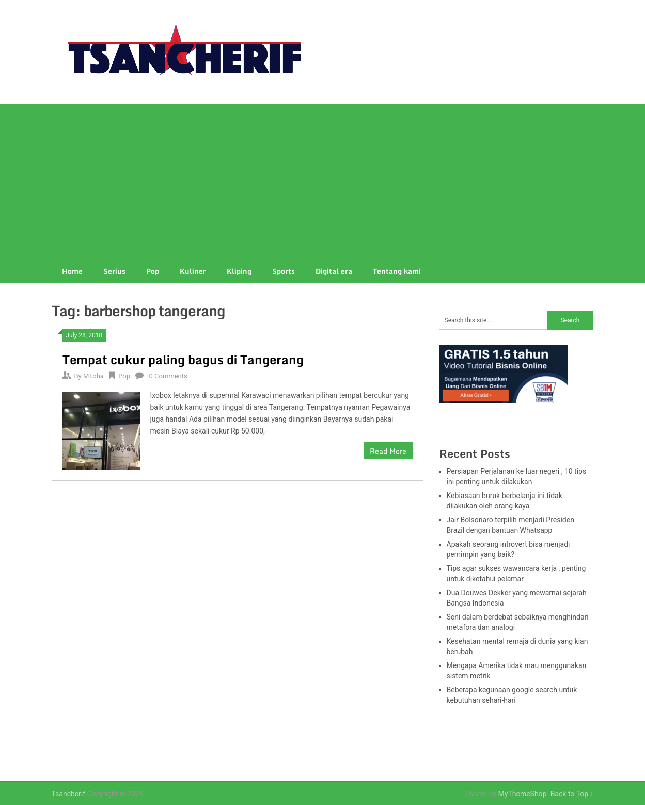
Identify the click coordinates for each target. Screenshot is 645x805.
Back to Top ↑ (572, 793)
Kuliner (193, 271)
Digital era (334, 271)
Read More (388, 451)
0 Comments (168, 376)
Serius (114, 271)
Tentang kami (397, 271)
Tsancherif (69, 793)
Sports (283, 271)
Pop (152, 271)
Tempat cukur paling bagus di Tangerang (183, 359)
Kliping (239, 271)
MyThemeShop (522, 793)
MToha (93, 376)
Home (72, 271)
